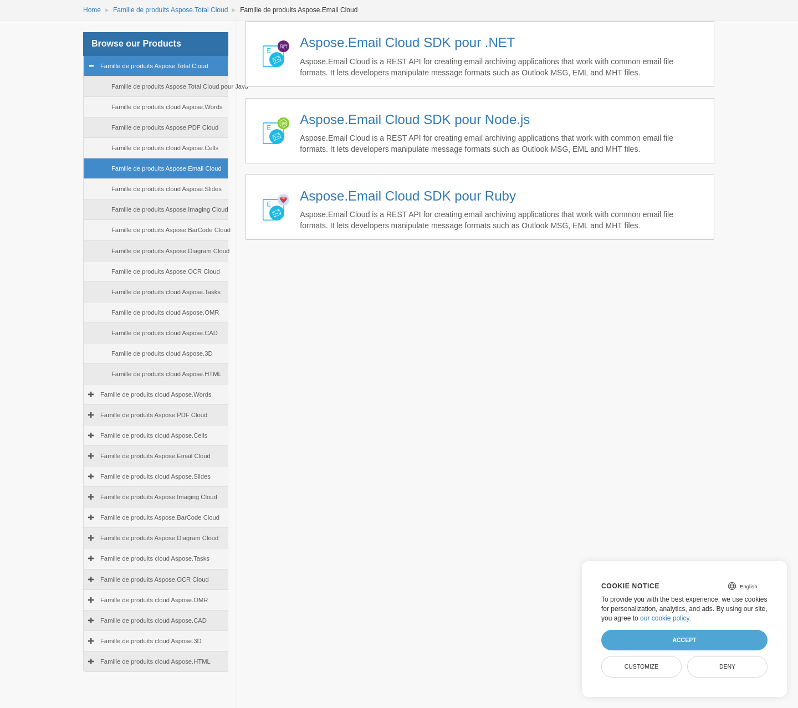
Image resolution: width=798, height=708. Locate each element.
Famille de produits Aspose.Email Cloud (166, 168)
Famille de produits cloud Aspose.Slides (166, 189)
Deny (727, 666)
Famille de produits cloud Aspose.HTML (166, 374)
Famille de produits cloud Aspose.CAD (164, 333)
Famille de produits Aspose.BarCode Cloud (171, 230)
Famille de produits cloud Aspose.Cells (164, 148)
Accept (684, 640)
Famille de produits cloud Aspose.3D (162, 353)
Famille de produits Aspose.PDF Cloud (164, 127)
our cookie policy (664, 618)
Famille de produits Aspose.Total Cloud (170, 10)
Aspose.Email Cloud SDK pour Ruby (408, 195)
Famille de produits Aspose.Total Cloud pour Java (179, 86)
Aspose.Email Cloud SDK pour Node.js (415, 119)
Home (92, 10)
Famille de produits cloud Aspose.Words (167, 107)
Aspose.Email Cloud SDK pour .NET (407, 42)
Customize (642, 666)
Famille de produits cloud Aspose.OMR (165, 312)
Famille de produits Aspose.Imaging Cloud (169, 209)
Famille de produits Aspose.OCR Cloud (165, 271)
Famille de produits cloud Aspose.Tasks (166, 292)
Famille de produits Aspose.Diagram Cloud (170, 251)
